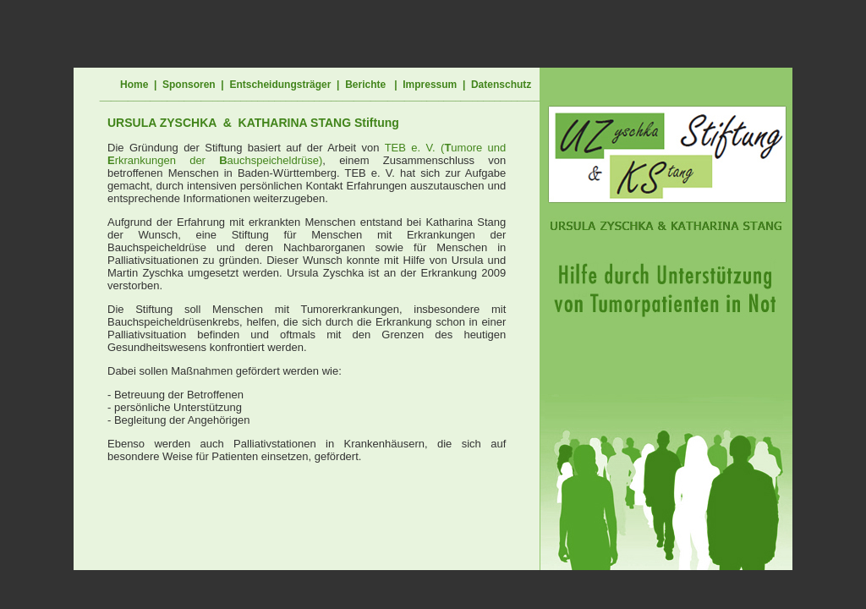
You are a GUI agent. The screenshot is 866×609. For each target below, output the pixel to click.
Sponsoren (189, 85)
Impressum (430, 85)
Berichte (365, 85)
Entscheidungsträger (280, 85)
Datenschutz (501, 85)
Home (134, 85)
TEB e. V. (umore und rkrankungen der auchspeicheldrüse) (306, 154)
